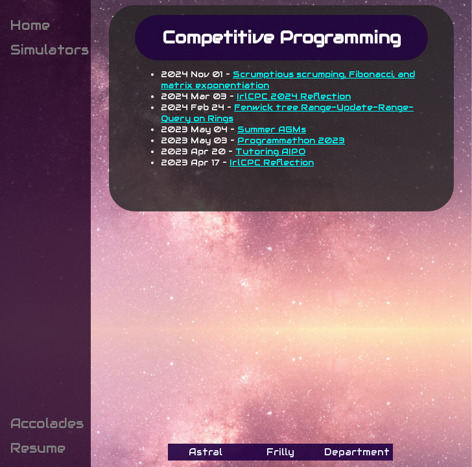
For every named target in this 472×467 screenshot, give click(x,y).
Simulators (49, 50)
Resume (37, 448)
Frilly (280, 452)
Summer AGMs (271, 129)
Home (30, 25)
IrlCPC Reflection (272, 162)
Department (357, 452)
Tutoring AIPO (270, 151)
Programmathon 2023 (291, 140)
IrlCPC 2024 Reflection (294, 96)
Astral (205, 452)
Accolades (47, 423)
